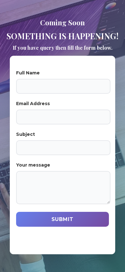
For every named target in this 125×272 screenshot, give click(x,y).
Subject (62, 143)
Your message (62, 183)
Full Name (62, 82)
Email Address (62, 112)
